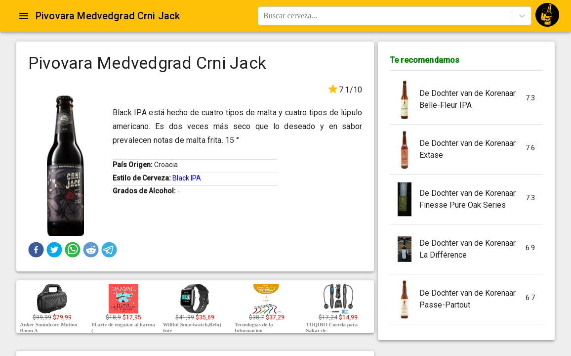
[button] (36, 250)
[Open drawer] (24, 16)
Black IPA (186, 178)
